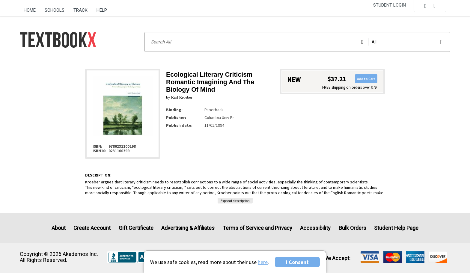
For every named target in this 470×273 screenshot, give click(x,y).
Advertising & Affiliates (188, 228)
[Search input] (297, 42)
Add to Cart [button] (366, 78)
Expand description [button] (235, 200)
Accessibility (315, 228)
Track (80, 10)
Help (102, 10)
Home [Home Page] (30, 10)
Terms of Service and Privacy (257, 228)
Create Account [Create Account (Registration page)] (92, 228)
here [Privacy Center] (263, 262)
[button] (430, 10)
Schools (54, 10)
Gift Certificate (136, 228)
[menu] (430, 10)
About (59, 228)
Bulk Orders (352, 228)
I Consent (297, 262)
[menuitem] (32, 8)
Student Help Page (396, 228)
